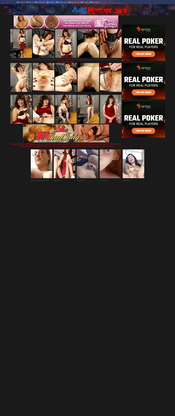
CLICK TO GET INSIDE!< (66, 94)
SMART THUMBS (92, 356)
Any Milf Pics (21, 2)
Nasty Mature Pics (41, 2)
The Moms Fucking (62, 2)
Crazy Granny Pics (75, 2)
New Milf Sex (51, 2)
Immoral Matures (95, 2)
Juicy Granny (85, 2)
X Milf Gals (31, 2)
